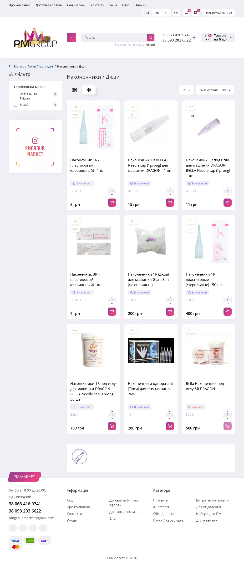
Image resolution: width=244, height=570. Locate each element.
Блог (125, 5)
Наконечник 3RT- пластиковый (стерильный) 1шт (86, 279)
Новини (140, 5)
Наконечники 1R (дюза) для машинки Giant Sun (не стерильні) (148, 279)
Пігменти (160, 500)
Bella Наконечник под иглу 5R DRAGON (205, 386)
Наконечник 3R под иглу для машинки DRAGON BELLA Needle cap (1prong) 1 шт (208, 167)
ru (165, 13)
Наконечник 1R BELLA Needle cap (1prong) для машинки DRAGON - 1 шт (150, 165)
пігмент (150, 44)
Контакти (97, 5)
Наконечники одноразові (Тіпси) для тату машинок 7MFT (150, 388)
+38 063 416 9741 (175, 34)
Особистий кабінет (218, 13)
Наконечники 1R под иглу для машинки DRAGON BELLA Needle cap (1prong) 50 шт (93, 391)
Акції (113, 5)
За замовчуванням (214, 90)
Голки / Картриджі (168, 520)
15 (186, 90)
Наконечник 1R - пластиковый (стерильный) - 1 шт (87, 165)
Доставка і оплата (49, 5)
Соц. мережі (76, 5)
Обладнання (163, 513)
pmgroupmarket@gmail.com (31, 518)
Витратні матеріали (212, 500)
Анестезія (161, 507)
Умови (72, 520)
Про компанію (19, 5)
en (157, 13)
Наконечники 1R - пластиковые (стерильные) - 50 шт (204, 279)
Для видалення (208, 507)
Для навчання (207, 520)
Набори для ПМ (209, 513)
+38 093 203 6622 (175, 40)
